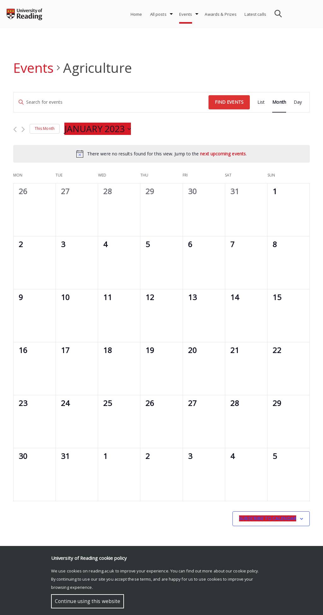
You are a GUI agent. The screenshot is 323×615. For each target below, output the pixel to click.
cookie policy (245, 571)
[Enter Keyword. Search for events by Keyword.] (111, 102)
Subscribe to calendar (267, 518)
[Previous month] (15, 129)
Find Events (229, 102)
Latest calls (255, 14)
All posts (158, 14)
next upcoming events (223, 154)
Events (185, 14)
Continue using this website (87, 601)
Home (136, 14)
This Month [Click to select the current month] (45, 128)
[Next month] (23, 129)
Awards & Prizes (221, 14)
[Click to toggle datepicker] (97, 129)
